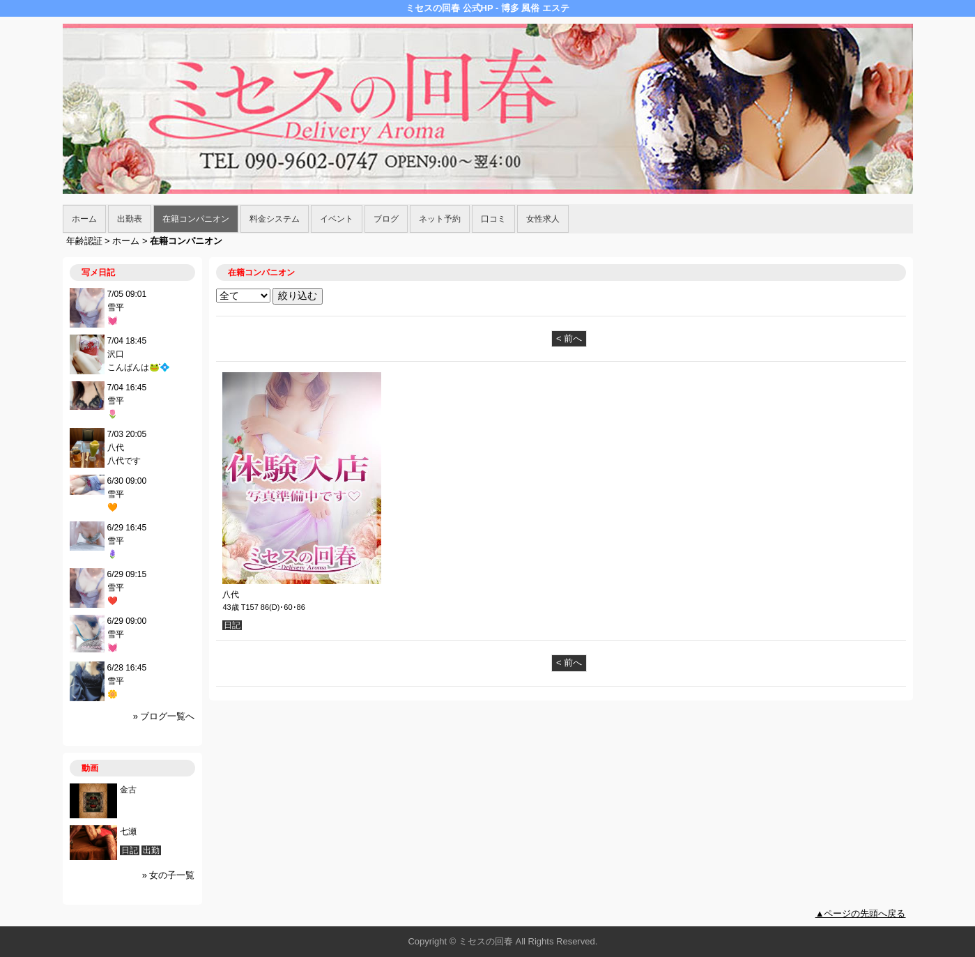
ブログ (386, 219)
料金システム (274, 219)
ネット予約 (440, 219)
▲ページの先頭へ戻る (860, 913)
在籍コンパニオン (195, 219)
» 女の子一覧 (168, 875)
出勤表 (129, 219)
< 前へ (569, 338)
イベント (336, 219)
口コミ (493, 219)
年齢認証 (84, 241)
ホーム (84, 219)
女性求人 (543, 219)
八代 (230, 594)
